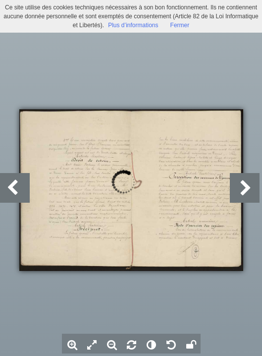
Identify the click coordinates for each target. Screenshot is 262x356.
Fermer (180, 25)
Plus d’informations (133, 25)
